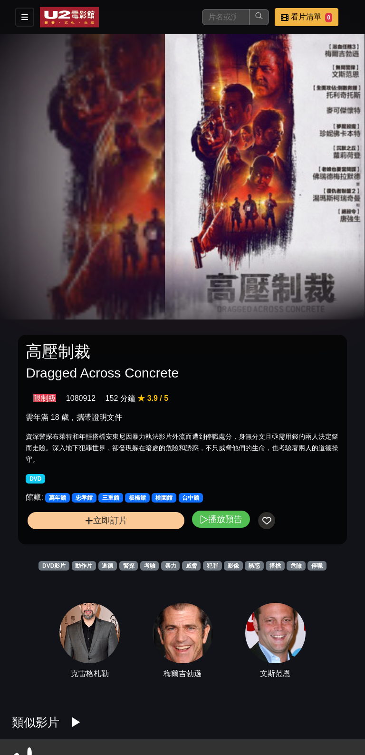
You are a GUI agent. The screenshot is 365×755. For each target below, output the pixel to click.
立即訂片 (106, 520)
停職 (317, 565)
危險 (296, 565)
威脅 (191, 565)
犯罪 (212, 565)
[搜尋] (226, 17)
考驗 (149, 565)
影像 (233, 565)
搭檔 (275, 565)
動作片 (83, 565)
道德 (107, 565)
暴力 (170, 565)
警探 (128, 565)
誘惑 (254, 565)
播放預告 (221, 519)
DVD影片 (54, 565)
